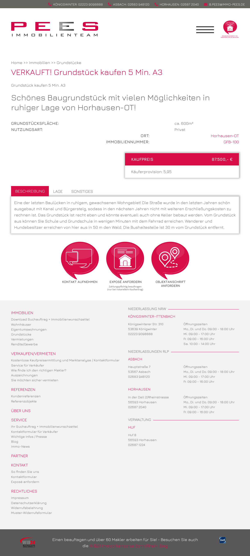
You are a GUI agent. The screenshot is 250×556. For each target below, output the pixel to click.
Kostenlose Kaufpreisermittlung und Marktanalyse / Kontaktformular (65, 360)
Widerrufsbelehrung (27, 508)
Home (16, 62)
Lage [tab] (58, 191)
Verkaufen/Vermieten (33, 353)
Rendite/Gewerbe (24, 344)
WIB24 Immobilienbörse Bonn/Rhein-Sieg (128, 545)
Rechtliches (24, 491)
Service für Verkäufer (27, 365)
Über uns (21, 410)
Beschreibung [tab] (30, 191)
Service (19, 419)
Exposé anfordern (25, 482)
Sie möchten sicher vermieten (34, 380)
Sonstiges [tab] (82, 191)
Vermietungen (22, 339)
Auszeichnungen (24, 375)
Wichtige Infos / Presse (29, 436)
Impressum (20, 498)
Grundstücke (69, 62)
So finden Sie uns (25, 471)
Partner (19, 455)
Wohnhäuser (21, 324)
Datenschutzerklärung (29, 503)
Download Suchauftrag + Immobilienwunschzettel (50, 319)
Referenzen (23, 389)
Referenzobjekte (24, 401)
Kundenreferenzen (26, 396)
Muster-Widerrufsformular (31, 513)
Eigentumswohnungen (29, 329)
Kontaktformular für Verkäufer (34, 431)
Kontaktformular (24, 477)
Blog (14, 441)
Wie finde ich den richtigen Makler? (38, 370)
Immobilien (39, 62)
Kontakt (19, 465)
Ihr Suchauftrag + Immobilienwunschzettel (44, 426)
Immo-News (20, 446)
